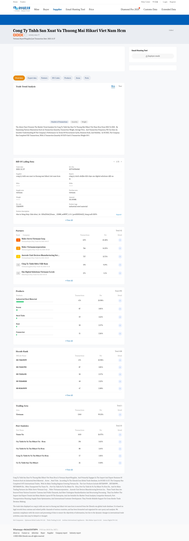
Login (165, 2)
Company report (61, 533)
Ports (87, 78)
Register (173, 2)
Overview (19, 78)
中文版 (155, 2)
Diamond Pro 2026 (130, 9)
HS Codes (56, 78)
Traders (23, 2)
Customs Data (150, 9)
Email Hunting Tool (75, 9)
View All (69, 220)
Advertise (35, 533)
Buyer (46, 9)
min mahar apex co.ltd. (94, 520)
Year (120, 86)
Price (91, 9)
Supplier (57, 9)
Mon (113, 86)
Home (15, 2)
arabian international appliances (73, 520)
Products (67, 78)
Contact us (25, 533)
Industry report (75, 533)
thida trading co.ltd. (54, 520)
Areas (78, 78)
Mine (36, 9)
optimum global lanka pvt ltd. (35, 520)
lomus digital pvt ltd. (110, 520)
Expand (118, 214)
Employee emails (153, 56)
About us (16, 533)
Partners (44, 78)
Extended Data (169, 9)
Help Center (145, 2)
